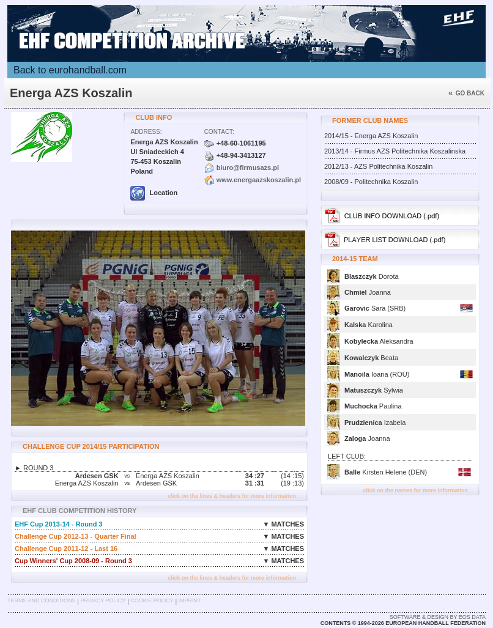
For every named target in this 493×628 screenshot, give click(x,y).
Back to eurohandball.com (70, 70)
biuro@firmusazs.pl (248, 167)
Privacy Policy (102, 600)
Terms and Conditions (41, 600)
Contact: (219, 131)
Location (153, 192)
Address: (145, 131)
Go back (466, 93)
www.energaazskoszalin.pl (259, 179)
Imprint (190, 600)
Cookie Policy (151, 600)
